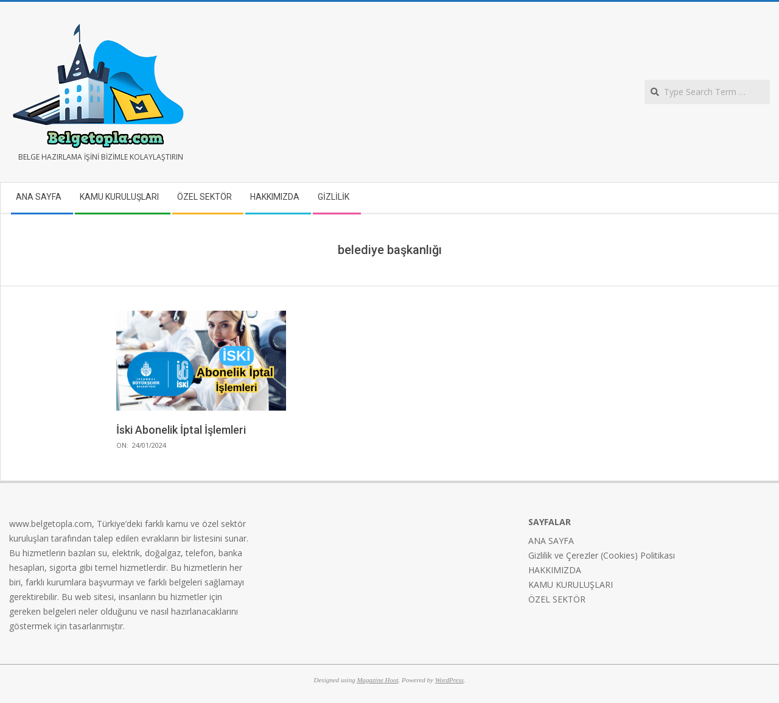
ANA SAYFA (551, 540)
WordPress (449, 680)
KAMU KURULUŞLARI (570, 584)
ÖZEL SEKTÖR (556, 599)
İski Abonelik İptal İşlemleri (181, 429)
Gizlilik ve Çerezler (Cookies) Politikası (601, 555)
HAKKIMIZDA (554, 570)
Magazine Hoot (377, 680)
